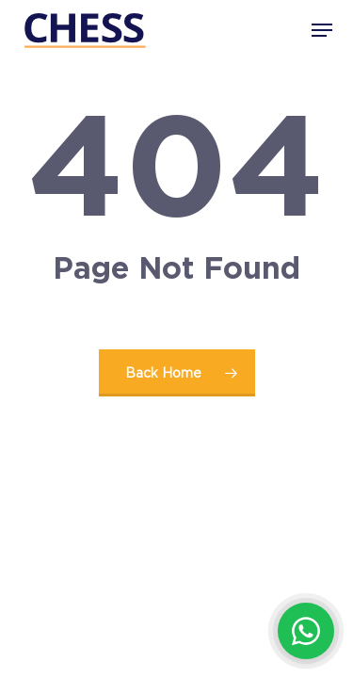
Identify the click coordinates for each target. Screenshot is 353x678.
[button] (322, 30)
